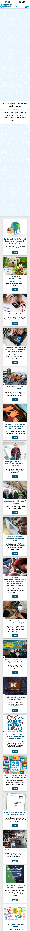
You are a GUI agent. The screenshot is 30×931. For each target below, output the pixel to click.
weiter (15, 252)
